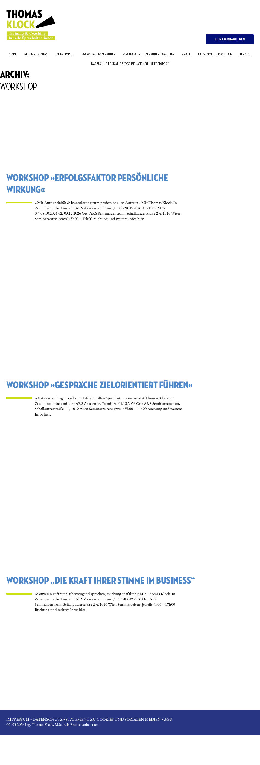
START (12, 54)
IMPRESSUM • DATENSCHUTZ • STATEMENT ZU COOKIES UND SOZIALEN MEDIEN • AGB (89, 719)
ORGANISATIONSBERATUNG (98, 54)
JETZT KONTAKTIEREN (230, 39)
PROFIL (186, 54)
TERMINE (245, 54)
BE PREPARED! (65, 54)
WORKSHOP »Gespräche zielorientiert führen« (99, 385)
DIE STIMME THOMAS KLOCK (215, 54)
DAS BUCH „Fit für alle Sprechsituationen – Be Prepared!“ (130, 64)
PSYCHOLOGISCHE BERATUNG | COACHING (148, 54)
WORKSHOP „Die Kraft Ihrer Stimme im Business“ (100, 580)
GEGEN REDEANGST (36, 54)
